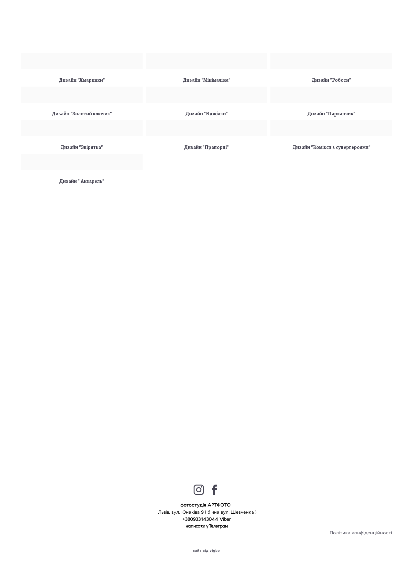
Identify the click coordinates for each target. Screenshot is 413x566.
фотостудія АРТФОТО (206, 505)
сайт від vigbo (206, 550)
